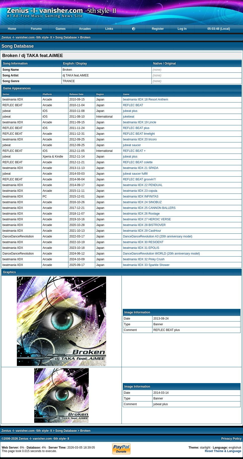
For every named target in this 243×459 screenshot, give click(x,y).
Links (109, 29)
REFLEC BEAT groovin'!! (139, 179)
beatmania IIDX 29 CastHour (142, 230)
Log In (182, 29)
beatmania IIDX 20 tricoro (140, 139)
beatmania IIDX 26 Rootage (141, 213)
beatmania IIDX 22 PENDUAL (142, 185)
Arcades (85, 29)
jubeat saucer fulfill (135, 173)
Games (60, 29)
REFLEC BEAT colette (138, 162)
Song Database (66, 37)
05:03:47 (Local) (219, 29)
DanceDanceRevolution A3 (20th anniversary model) (157, 236)
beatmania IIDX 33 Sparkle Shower (146, 265)
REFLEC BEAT (133, 105)
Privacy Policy (231, 438)
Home (12, 29)
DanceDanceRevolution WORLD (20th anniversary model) (161, 253)
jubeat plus (130, 111)
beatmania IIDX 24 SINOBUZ (142, 202)
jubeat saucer (132, 145)
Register (158, 29)
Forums (36, 29)
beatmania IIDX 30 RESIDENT (143, 242)
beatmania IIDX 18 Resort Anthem (145, 99)
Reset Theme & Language (223, 451)
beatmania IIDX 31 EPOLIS (141, 248)
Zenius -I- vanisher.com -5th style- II (26, 37)
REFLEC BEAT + (134, 151)
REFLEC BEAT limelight (139, 133)
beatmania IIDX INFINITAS (140, 196)
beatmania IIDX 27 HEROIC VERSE (147, 219)
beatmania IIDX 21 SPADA (140, 168)
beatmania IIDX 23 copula (140, 191)
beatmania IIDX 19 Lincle (139, 122)
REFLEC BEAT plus (136, 128)
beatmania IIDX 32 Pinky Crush (143, 259)
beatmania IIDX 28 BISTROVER (144, 225)
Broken (85, 37)
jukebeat (128, 116)
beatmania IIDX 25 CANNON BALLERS (149, 208)
